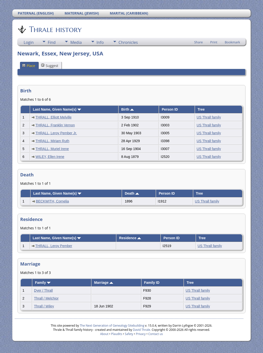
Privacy (141, 334)
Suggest (49, 65)
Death (132, 193)
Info (100, 42)
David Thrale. (141, 330)
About (104, 334)
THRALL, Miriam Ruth (52, 141)
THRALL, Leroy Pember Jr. (56, 133)
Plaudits (116, 334)
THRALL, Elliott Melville (53, 117)
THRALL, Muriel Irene (52, 149)
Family (43, 283)
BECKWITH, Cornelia (52, 201)
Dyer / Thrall (43, 290)
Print (213, 42)
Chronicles (128, 42)
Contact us (155, 334)
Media (76, 42)
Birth (127, 109)
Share (198, 42)
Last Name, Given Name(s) (57, 109)
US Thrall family (209, 117)
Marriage (103, 283)
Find (52, 42)
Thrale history (55, 29)
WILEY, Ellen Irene (49, 157)
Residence (130, 238)
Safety (129, 334)
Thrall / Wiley (44, 306)
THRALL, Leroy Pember (53, 246)
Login (29, 42)
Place (28, 65)
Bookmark (232, 42)
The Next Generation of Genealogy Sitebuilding (112, 325)
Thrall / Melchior (46, 298)
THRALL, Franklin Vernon (55, 125)
